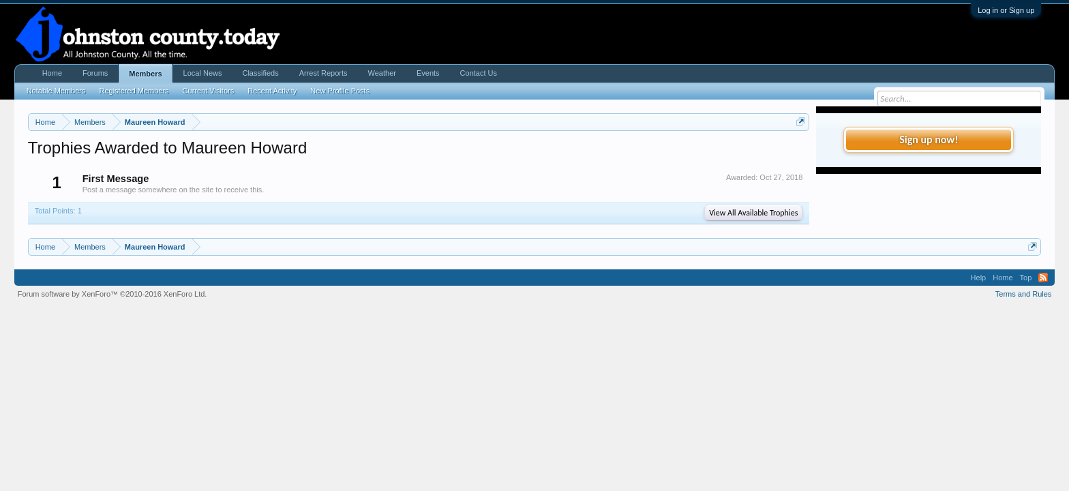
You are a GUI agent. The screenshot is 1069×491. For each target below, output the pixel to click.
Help (979, 277)
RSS (1043, 277)
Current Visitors (209, 91)
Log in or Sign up (1006, 10)
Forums (95, 73)
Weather (382, 73)
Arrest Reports (323, 73)
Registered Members (134, 91)
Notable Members (56, 91)
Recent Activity (272, 91)
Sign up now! (928, 139)
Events (428, 73)
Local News (202, 73)
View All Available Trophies (753, 213)
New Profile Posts (340, 91)
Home (52, 73)
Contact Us (478, 73)
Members (145, 74)
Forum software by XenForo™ (112, 294)
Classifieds (260, 73)
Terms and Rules (1023, 294)
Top (1026, 277)
